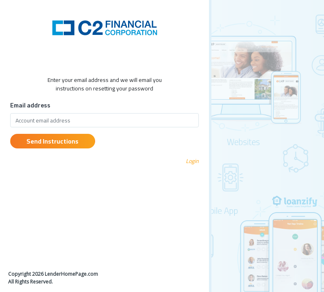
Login (192, 161)
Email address (30, 105)
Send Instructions (52, 141)
